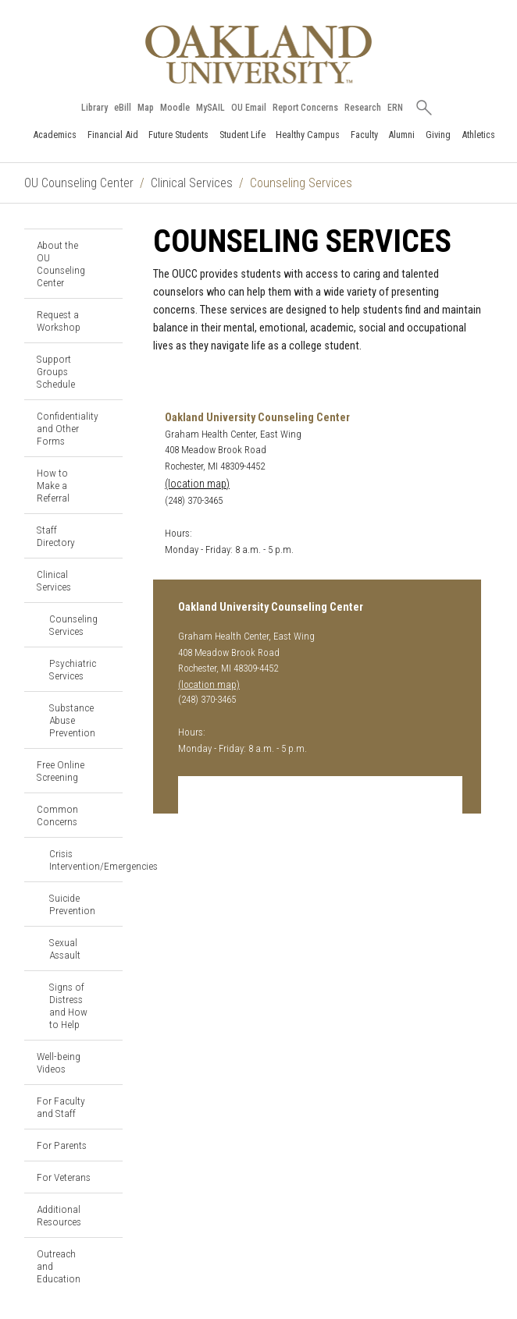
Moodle (175, 107)
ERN (395, 107)
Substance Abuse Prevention (72, 720)
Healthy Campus (308, 134)
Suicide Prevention (72, 904)
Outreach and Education (58, 1266)
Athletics (478, 134)
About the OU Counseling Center (61, 264)
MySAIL (210, 107)
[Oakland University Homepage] (258, 54)
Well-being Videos (58, 1062)
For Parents (62, 1145)
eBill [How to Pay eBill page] (122, 107)
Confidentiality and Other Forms (67, 428)
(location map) (197, 484)
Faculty (364, 134)
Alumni (401, 134)
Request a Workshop (58, 320)
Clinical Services (192, 183)
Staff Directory (56, 535)
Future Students (178, 134)
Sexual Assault (64, 948)
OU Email (248, 107)
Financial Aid (112, 134)
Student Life (242, 134)
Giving (438, 134)
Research (362, 107)
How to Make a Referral (53, 485)
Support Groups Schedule (56, 371)
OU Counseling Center (79, 183)
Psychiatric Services (72, 669)
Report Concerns (305, 107)
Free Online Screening (60, 770)
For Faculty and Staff (61, 1106)
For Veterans (64, 1177)
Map (145, 107)
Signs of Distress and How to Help (68, 1005)
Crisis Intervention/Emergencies (86, 859)
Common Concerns (57, 815)
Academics (55, 134)
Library (94, 107)
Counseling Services (73, 624)
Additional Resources (59, 1215)
